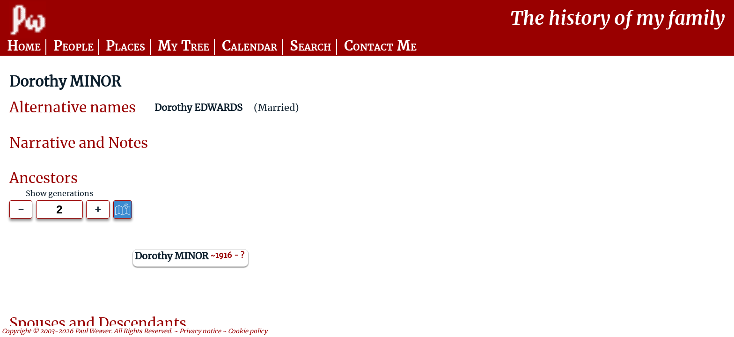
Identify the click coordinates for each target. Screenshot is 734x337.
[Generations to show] (59, 209)
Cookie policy (247, 332)
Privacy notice (200, 332)
